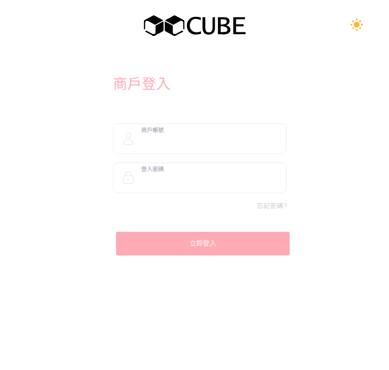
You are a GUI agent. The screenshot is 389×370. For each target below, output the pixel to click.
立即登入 (207, 243)
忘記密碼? (276, 206)
